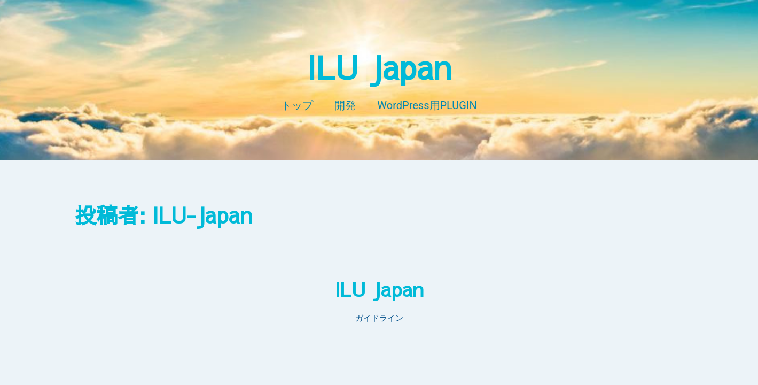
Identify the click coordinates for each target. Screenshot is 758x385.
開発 (345, 105)
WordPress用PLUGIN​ (426, 105)
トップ (297, 105)
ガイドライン (379, 318)
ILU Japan (379, 66)
